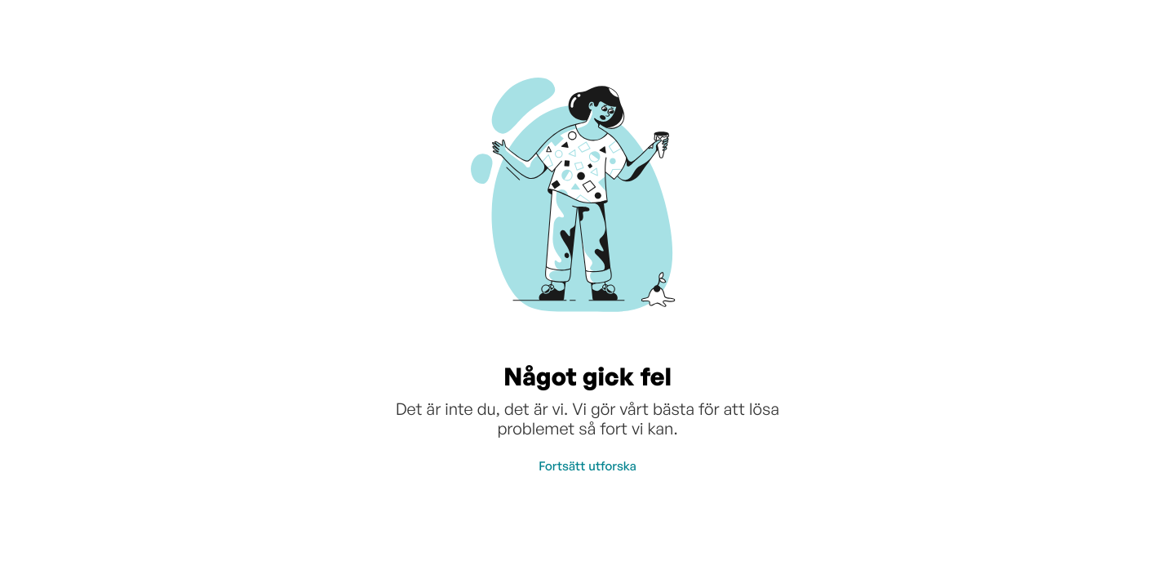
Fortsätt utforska (587, 466)
